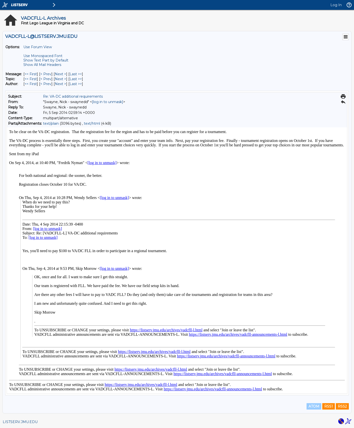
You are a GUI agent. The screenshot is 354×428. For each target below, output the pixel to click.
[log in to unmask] (107, 102)
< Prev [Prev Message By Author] (45, 84)
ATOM (314, 406)
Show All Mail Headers (42, 64)
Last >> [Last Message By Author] (76, 84)
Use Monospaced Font (42, 56)
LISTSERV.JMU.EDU (20, 422)
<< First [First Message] (31, 74)
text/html (92, 123)
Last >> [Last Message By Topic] (76, 79)
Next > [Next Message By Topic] (60, 79)
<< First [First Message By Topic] (31, 79)
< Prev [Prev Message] (45, 74)
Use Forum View (37, 47)
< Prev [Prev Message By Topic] (45, 79)
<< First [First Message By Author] (31, 84)
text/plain (51, 123)
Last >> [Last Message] (76, 74)
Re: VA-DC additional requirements (73, 96)
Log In (336, 5)
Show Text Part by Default (45, 60)
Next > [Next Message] (60, 74)
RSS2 (342, 406)
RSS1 (328, 406)
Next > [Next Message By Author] (60, 84)
